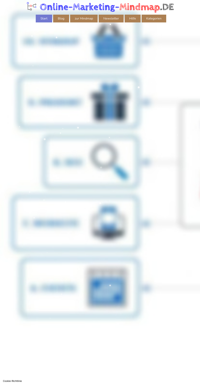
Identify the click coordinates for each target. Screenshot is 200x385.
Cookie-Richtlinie (12, 381)
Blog (61, 18)
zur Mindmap (84, 18)
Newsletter (111, 18)
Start (43, 18)
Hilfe (132, 18)
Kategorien (154, 18)
